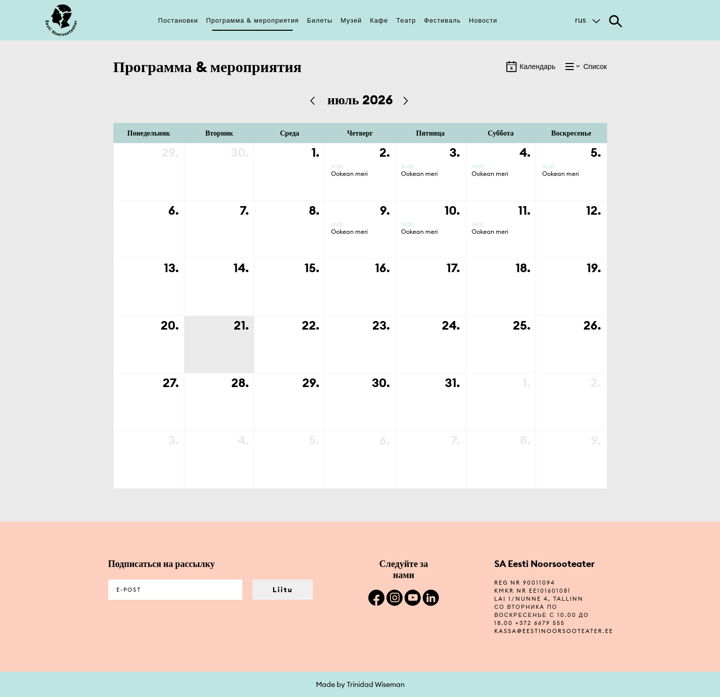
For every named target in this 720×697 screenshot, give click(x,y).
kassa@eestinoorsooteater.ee (553, 631)
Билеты (320, 20)
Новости (483, 20)
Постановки (178, 20)
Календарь (530, 66)
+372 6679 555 (540, 622)
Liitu (283, 589)
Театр (406, 20)
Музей (351, 20)
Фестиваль (442, 20)
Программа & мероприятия (252, 20)
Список (586, 66)
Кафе (379, 20)
